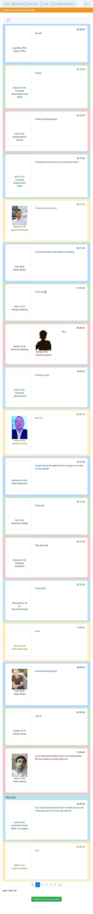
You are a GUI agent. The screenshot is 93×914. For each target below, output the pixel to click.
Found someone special (46, 671)
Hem (7, 4)
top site (38, 33)
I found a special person (46, 208)
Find (37, 850)
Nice (64, 331)
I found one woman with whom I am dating (54, 252)
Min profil (18, 4)
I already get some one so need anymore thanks (57, 162)
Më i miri (39, 418)
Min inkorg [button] (32, 4)
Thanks (38, 73)
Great (37, 631)
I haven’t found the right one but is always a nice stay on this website (59, 467)
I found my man (42, 375)
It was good (40, 588)
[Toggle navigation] (8, 20)
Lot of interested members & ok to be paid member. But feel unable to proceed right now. (58, 757)
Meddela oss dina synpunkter (46, 899)
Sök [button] (45, 4)
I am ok (38, 716)
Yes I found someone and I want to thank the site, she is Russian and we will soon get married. (59, 809)
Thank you (39, 505)
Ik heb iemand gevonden (46, 119)
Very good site (41, 545)
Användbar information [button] (62, 4)
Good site (41, 291)
